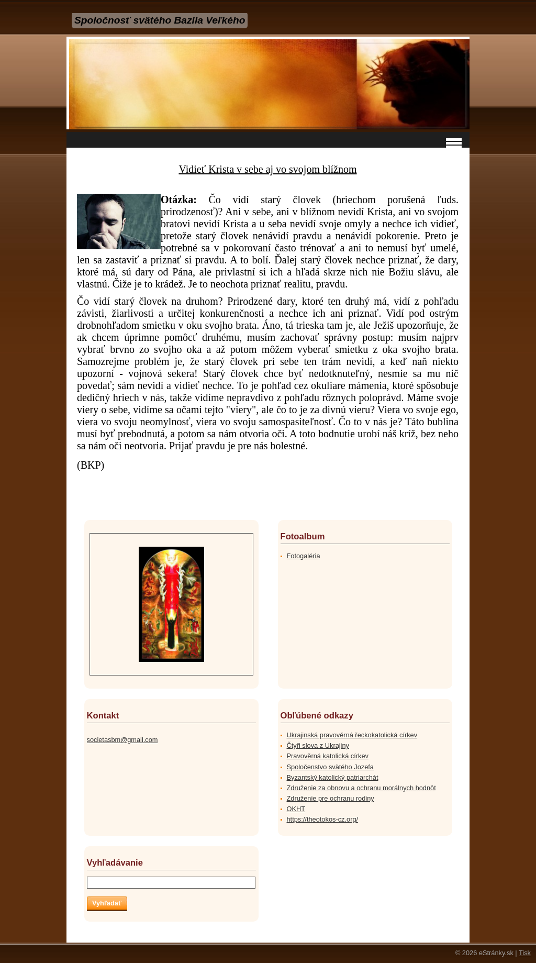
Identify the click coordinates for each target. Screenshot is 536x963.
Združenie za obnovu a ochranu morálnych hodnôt (361, 788)
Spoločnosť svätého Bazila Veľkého (159, 20)
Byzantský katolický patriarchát (332, 777)
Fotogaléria (303, 556)
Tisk (525, 953)
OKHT (296, 809)
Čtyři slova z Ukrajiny (318, 745)
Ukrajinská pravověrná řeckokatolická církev (352, 735)
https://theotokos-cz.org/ (323, 819)
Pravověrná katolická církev (327, 756)
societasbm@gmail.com (122, 740)
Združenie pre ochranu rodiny (330, 798)
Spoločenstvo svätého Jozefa (330, 767)
